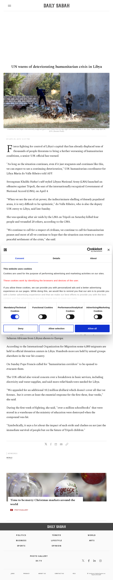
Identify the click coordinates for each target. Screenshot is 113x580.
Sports (21, 546)
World (92, 535)
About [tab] (93, 258)
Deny (20, 328)
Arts (92, 540)
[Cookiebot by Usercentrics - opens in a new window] (89, 250)
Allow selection (56, 328)
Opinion (56, 546)
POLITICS (21, 535)
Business (21, 540)
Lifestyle (56, 540)
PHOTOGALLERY (21, 510)
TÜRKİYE (56, 535)
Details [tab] (56, 258)
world (9, 458)
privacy (26, 573)
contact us (59, 573)
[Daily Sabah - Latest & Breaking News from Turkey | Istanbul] (56, 6)
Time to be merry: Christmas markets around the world (42, 502)
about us (42, 573)
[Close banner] (109, 250)
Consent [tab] (19, 258)
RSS (74, 573)
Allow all (92, 328)
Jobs (12, 573)
